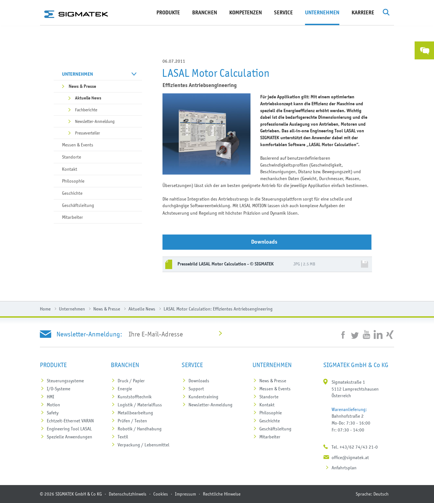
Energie (125, 388)
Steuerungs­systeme (65, 380)
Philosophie (73, 181)
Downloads (198, 380)
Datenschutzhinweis (127, 494)
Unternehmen (322, 12)
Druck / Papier (131, 380)
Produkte (168, 12)
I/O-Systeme (58, 388)
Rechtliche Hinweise (222, 494)
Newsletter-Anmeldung (95, 121)
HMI (50, 396)
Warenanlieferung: (349, 409)
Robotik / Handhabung (140, 428)
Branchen (204, 12)
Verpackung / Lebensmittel (143, 444)
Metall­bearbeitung (135, 412)
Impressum (185, 494)
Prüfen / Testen (132, 420)
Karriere (363, 12)
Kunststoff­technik (135, 396)
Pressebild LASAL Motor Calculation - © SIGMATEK (225, 264)
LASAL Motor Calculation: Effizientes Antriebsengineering (218, 309)
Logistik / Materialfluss (140, 404)
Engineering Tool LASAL (69, 428)
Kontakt (69, 169)
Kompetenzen (245, 12)
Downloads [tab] (269, 241)
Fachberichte (86, 109)
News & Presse (82, 86)
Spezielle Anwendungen (69, 436)
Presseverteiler (87, 132)
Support (196, 388)
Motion (53, 404)
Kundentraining (203, 396)
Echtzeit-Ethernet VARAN (70, 420)
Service (283, 12)
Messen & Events (77, 145)
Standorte (71, 157)
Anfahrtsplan (344, 467)
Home (45, 309)
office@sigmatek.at (350, 457)
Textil (123, 436)
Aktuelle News (88, 98)
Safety (52, 412)
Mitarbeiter (72, 217)
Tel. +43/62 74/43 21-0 (355, 447)
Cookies (160, 494)
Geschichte (72, 193)
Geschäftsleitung (78, 205)
